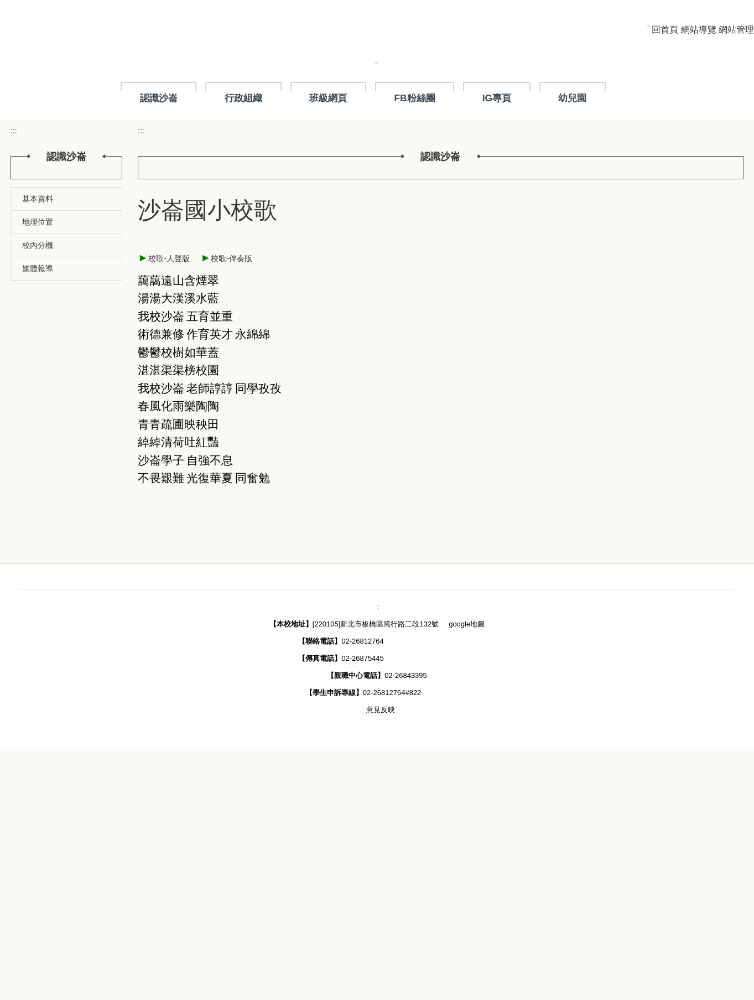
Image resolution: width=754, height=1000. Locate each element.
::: (649, 26)
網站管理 (736, 29)
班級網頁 (328, 306)
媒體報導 (37, 453)
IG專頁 (496, 306)
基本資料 (37, 407)
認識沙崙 (159, 306)
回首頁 (665, 29)
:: (376, 855)
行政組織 (243, 306)
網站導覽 (698, 29)
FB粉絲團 (414, 306)
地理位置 (37, 430)
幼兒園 (572, 306)
